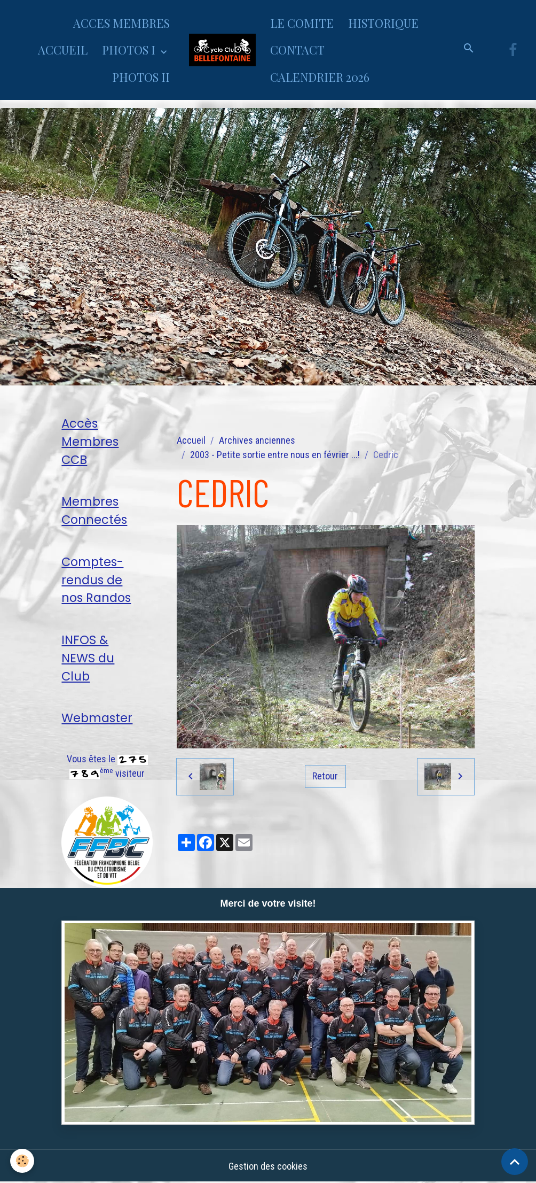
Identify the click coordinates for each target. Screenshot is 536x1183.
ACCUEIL (63, 49)
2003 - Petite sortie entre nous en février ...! (275, 454)
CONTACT (297, 49)
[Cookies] (23, 1161)
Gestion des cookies (268, 1166)
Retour (325, 776)
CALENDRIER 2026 (319, 76)
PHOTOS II (141, 76)
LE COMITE (302, 23)
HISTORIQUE (383, 23)
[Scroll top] (514, 1161)
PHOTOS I (130, 49)
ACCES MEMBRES (121, 23)
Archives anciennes (257, 440)
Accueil (191, 440)
